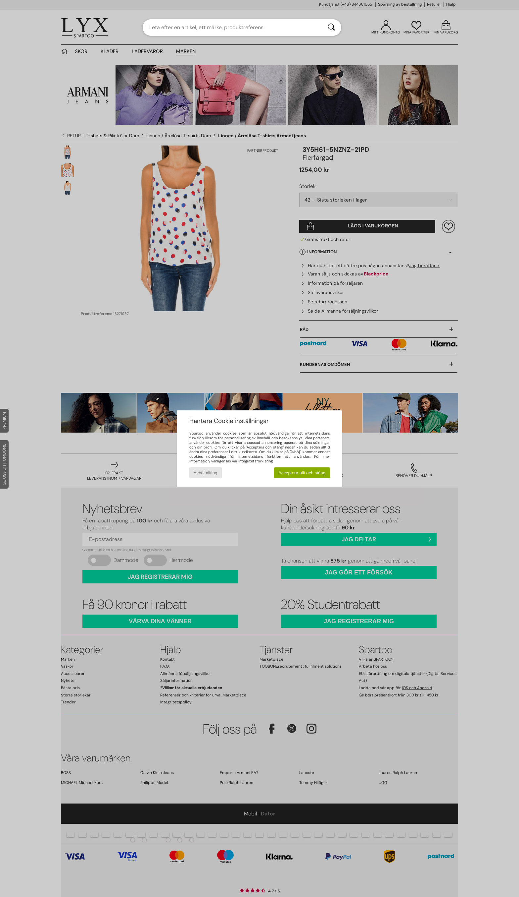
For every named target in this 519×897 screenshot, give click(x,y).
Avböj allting (205, 472)
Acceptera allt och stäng (301, 472)
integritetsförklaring (255, 461)
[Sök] (331, 27)
